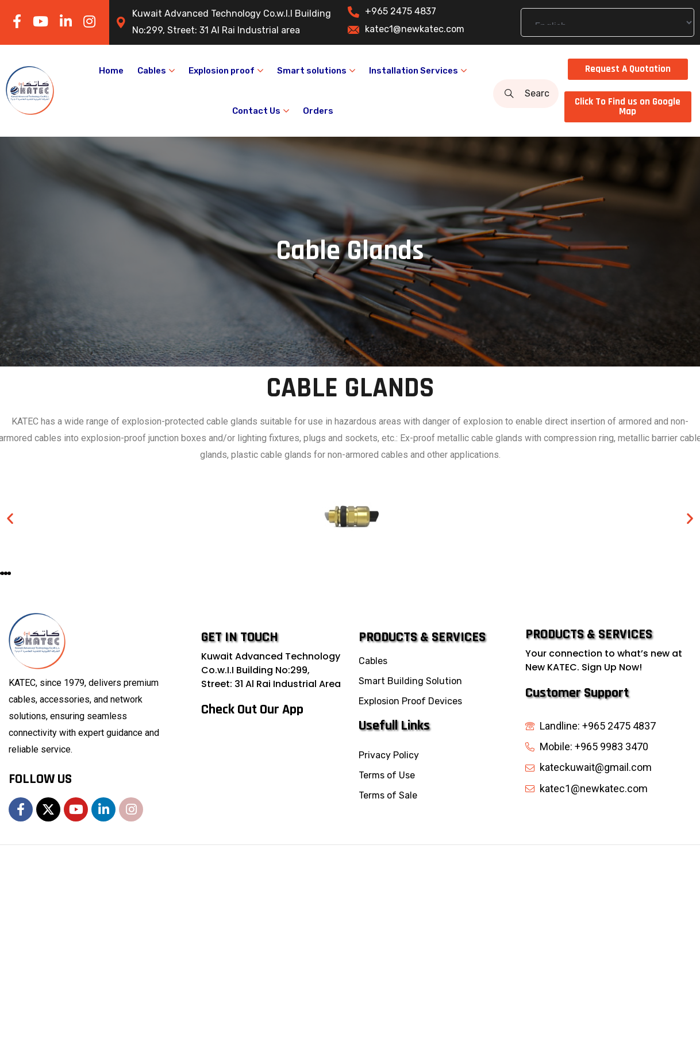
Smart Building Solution (410, 681)
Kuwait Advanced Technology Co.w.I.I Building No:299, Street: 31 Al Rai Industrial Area (271, 670)
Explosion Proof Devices (410, 701)
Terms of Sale (388, 795)
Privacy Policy (389, 755)
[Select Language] (607, 22)
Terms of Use (387, 775)
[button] (10, 518)
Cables (373, 660)
